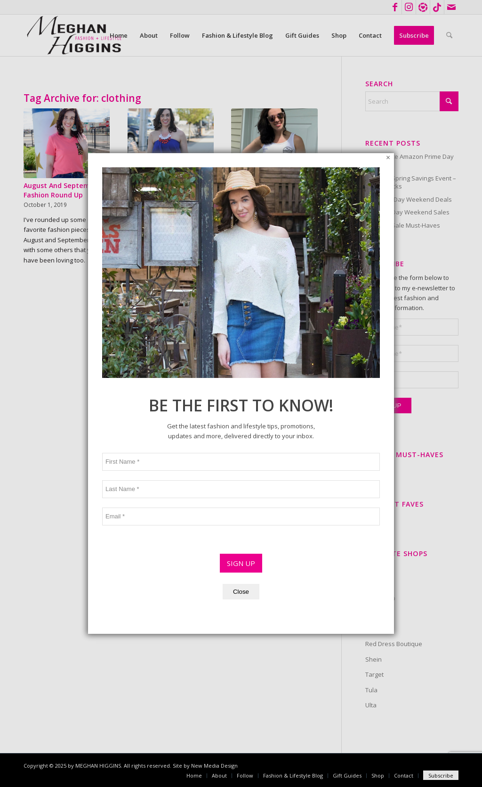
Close (241, 438)
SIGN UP (241, 410)
